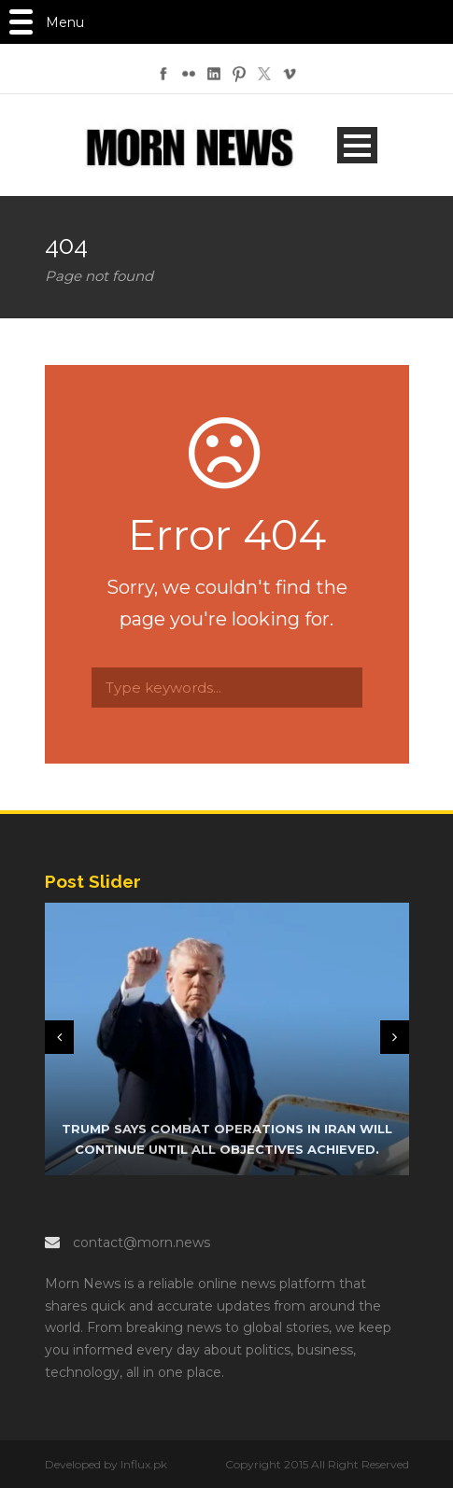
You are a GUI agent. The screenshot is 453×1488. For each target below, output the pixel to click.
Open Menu (357, 145)
